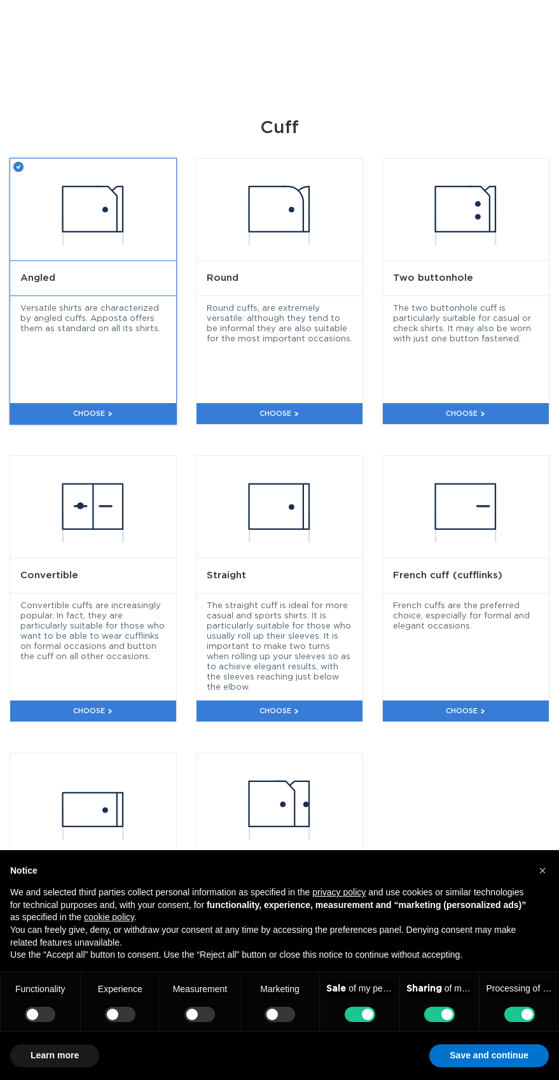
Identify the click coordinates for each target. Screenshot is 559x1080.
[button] (542, 870)
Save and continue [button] (489, 1055)
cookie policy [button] (109, 917)
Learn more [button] (55, 1055)
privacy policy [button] (339, 892)
